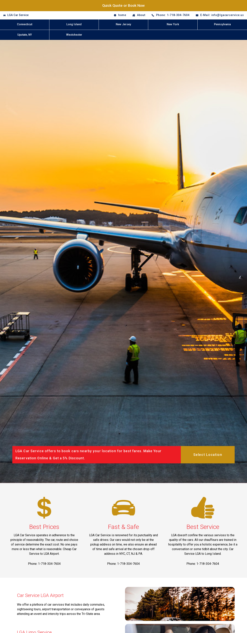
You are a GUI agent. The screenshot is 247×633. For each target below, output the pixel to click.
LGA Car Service (18, 15)
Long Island (74, 24)
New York (173, 24)
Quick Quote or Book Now (123, 5)
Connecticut (24, 24)
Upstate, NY (24, 34)
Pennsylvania (222, 24)
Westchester (74, 34)
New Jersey (123, 24)
